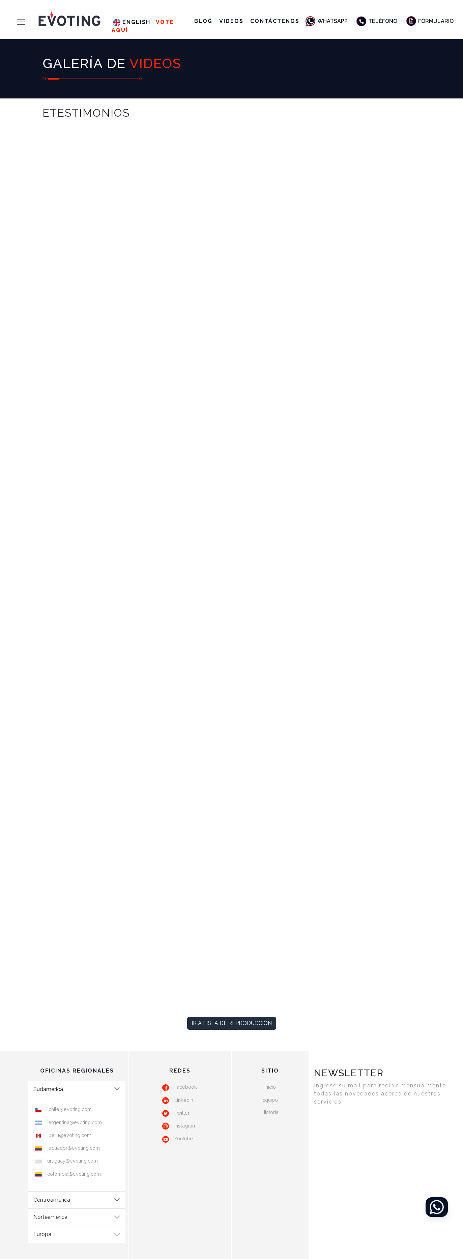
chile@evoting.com (69, 1109)
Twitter (182, 1113)
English (131, 22)
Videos (231, 21)
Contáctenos (274, 21)
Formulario (429, 21)
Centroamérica (51, 1200)
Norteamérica (50, 1217)
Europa (42, 1234)
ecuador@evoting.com (73, 1148)
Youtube (183, 1138)
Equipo (270, 1100)
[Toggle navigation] (15, 22)
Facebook (185, 1087)
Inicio (270, 1087)
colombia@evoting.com (74, 1174)
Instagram (185, 1126)
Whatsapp (326, 21)
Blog (203, 21)
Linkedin (183, 1100)
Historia (270, 1112)
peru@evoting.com (69, 1135)
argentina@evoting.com (74, 1122)
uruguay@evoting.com (72, 1161)
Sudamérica (48, 1089)
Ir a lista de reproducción (232, 1023)
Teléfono (376, 21)
